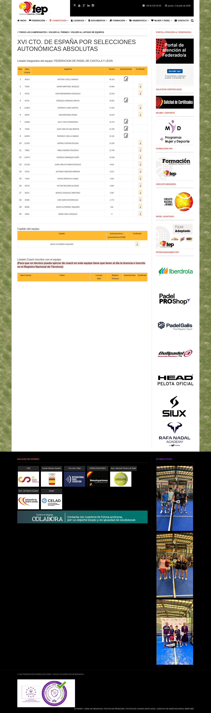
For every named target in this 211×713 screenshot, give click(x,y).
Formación (117, 20)
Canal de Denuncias (93, 709)
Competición (57, 20)
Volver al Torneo (59, 32)
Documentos (97, 20)
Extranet (78, 709)
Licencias (77, 20)
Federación (37, 20)
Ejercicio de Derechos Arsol (170, 709)
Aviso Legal (150, 709)
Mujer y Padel (160, 20)
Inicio (21, 20)
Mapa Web (189, 709)
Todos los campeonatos (33, 32)
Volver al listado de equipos (87, 32)
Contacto (182, 20)
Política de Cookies (135, 709)
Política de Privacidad (114, 709)
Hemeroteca (138, 20)
